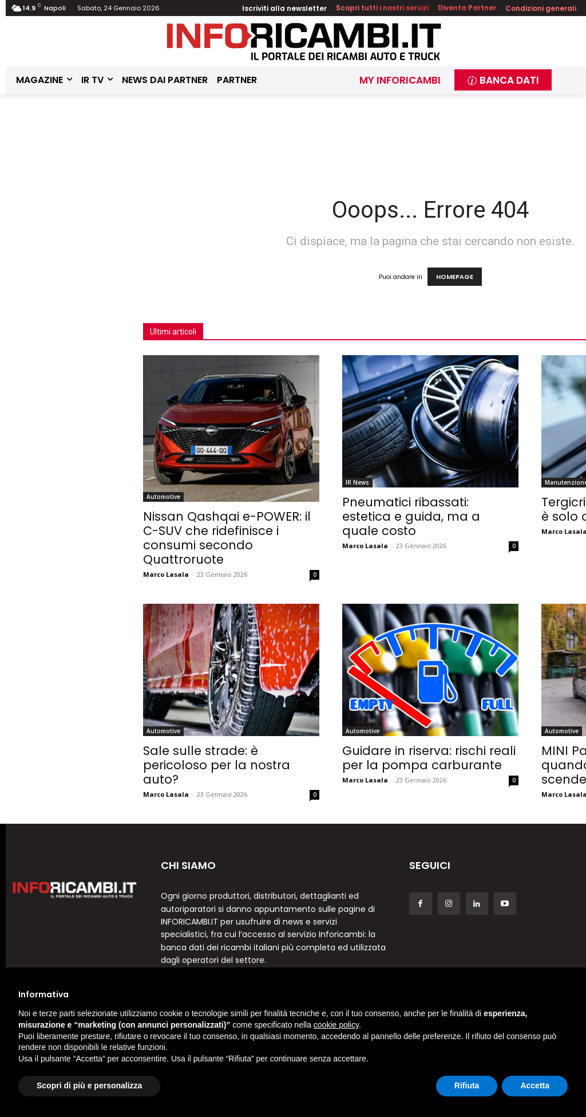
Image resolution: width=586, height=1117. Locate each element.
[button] (570, 80)
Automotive (163, 497)
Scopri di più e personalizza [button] (89, 1085)
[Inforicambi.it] (304, 41)
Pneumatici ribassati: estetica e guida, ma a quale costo (411, 516)
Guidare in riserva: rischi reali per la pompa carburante (429, 757)
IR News (357, 482)
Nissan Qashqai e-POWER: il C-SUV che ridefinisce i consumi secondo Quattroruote (227, 538)
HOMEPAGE (454, 276)
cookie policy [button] (336, 1024)
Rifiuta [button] (467, 1085)
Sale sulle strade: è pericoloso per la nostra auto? (216, 765)
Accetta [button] (534, 1085)
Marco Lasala (166, 574)
